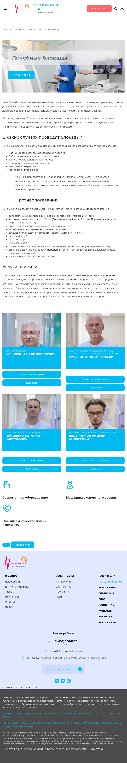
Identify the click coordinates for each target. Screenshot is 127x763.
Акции (60, 596)
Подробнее (32, 382)
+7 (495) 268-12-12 (65, 641)
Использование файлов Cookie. (21, 707)
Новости (10, 606)
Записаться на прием (32, 374)
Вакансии (105, 616)
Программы (63, 591)
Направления (64, 581)
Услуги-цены (65, 575)
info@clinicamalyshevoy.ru (66, 651)
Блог (101, 599)
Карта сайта (107, 622)
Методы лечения (110, 581)
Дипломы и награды (17, 586)
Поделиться (23, 544)
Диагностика (63, 586)
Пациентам (106, 604)
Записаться (99, 8)
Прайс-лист (12, 596)
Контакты (105, 610)
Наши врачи (12, 581)
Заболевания (107, 587)
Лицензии (11, 601)
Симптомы (106, 593)
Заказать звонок (46, 12)
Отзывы (9, 591)
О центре (11, 575)
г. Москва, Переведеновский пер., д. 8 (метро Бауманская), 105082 (66, 657)
